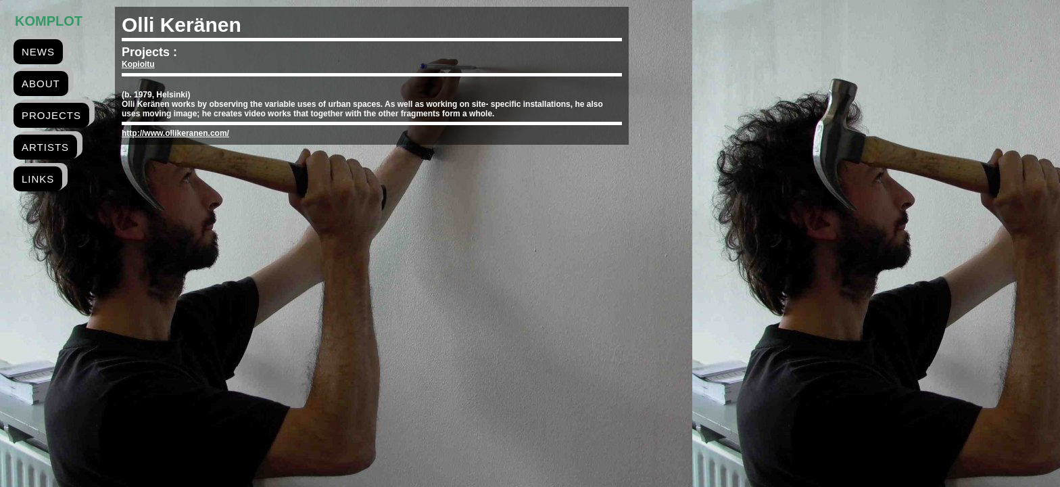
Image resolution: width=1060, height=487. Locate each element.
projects (51, 115)
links (38, 179)
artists (45, 147)
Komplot (48, 21)
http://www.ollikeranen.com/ (175, 133)
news (38, 51)
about (41, 83)
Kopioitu (138, 64)
